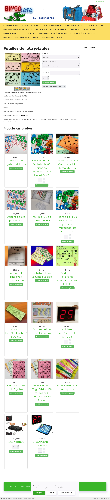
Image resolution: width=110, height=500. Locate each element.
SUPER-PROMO (75, 29)
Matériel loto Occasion (47, 33)
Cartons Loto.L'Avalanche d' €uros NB (16, 333)
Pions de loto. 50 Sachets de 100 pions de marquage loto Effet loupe (67, 224)
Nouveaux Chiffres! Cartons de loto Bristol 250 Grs (67, 164)
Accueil (9, 486)
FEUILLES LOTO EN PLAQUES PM (51, 26)
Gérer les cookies (66, 493)
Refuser (51, 493)
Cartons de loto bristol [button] (30, 26)
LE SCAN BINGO (16, 441)
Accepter (39, 493)
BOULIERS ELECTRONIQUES (11, 33)
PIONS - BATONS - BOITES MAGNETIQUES (16, 37)
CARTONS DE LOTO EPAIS (11, 26)
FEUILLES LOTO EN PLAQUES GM (75, 26)
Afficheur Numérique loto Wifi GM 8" (67, 333)
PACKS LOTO (62, 33)
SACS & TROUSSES (48, 37)
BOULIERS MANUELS (29, 33)
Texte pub (45, 73)
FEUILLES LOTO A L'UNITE (96, 26)
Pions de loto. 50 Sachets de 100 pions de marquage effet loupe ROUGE (41, 168)
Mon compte (100, 2)
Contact (17, 486)
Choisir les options (16, 168)
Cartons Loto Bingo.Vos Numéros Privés (16, 276)
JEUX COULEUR (75, 33)
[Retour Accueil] (54, 13)
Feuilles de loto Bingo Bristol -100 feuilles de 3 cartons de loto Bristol (42, 393)
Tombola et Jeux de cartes (42, 29)
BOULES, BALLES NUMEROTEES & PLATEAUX (16, 29)
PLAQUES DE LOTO (61, 29)
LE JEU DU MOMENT (90, 29)
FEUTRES (35, 37)
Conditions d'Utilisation (29, 486)
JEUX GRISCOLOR (89, 33)
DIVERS (59, 37)
